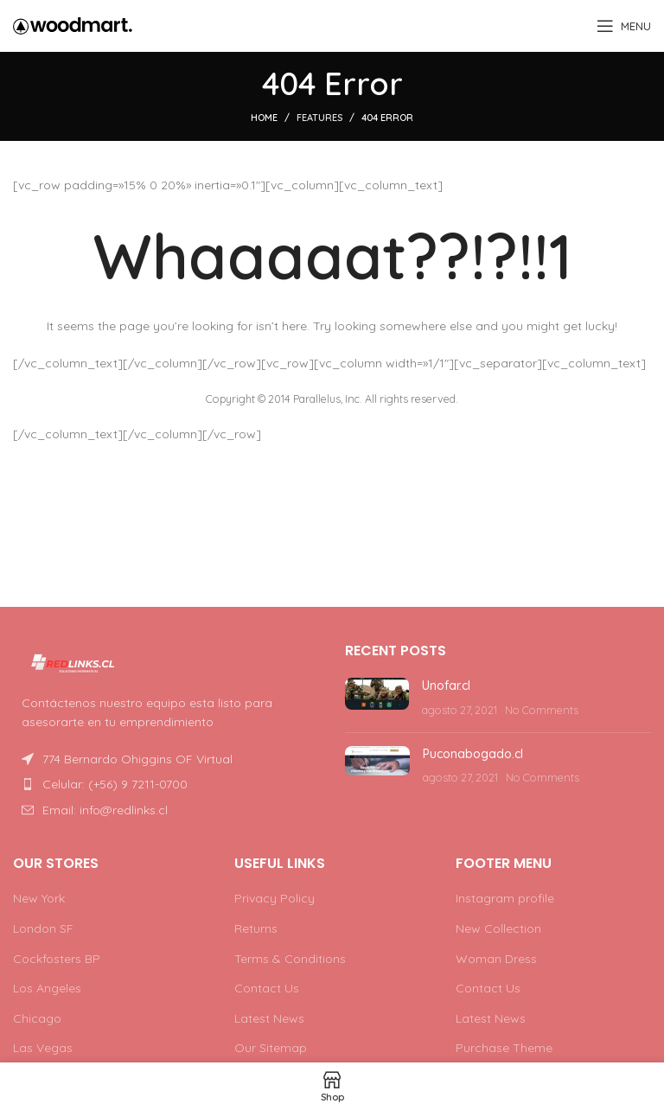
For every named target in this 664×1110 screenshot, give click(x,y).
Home (264, 118)
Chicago (37, 1018)
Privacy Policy (274, 898)
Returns (256, 928)
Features (319, 118)
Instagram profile (505, 898)
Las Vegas (43, 1048)
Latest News (269, 1018)
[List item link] (166, 784)
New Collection (498, 928)
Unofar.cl (446, 685)
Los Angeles (47, 988)
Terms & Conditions (290, 958)
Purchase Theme (504, 1048)
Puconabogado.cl (473, 754)
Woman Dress (496, 958)
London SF (43, 928)
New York (39, 898)
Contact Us (266, 988)
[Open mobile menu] (624, 26)
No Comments (541, 710)
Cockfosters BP (56, 958)
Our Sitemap (270, 1048)
